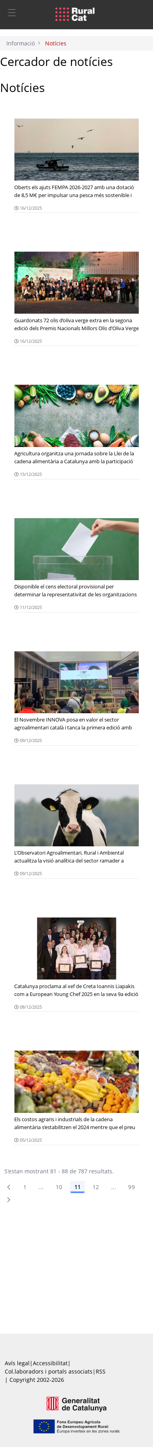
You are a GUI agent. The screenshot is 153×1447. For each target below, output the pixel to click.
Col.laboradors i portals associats (49, 1371)
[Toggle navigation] (12, 12)
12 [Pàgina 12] (96, 1187)
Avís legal (17, 1363)
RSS (101, 1371)
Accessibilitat (50, 1363)
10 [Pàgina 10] (59, 1187)
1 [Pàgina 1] (24, 1187)
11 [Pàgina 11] (77, 1187)
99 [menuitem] (131, 1187)
